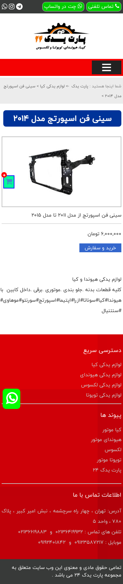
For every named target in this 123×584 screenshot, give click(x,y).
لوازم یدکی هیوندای (100, 374)
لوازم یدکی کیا (52, 86)
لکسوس (113, 449)
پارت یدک (80, 86)
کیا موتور (111, 429)
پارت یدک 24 (107, 470)
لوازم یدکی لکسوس (101, 384)
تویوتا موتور (109, 459)
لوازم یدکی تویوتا (103, 395)
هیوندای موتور (106, 439)
